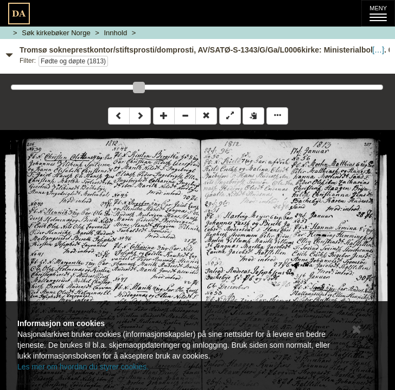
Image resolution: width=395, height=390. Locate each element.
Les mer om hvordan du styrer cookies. (83, 366)
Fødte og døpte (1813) (73, 61)
